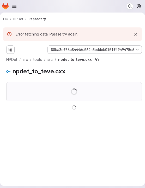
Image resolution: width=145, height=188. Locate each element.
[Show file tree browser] (10, 49)
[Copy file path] (97, 59)
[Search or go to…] (130, 6)
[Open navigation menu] (14, 6)
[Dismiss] (135, 34)
